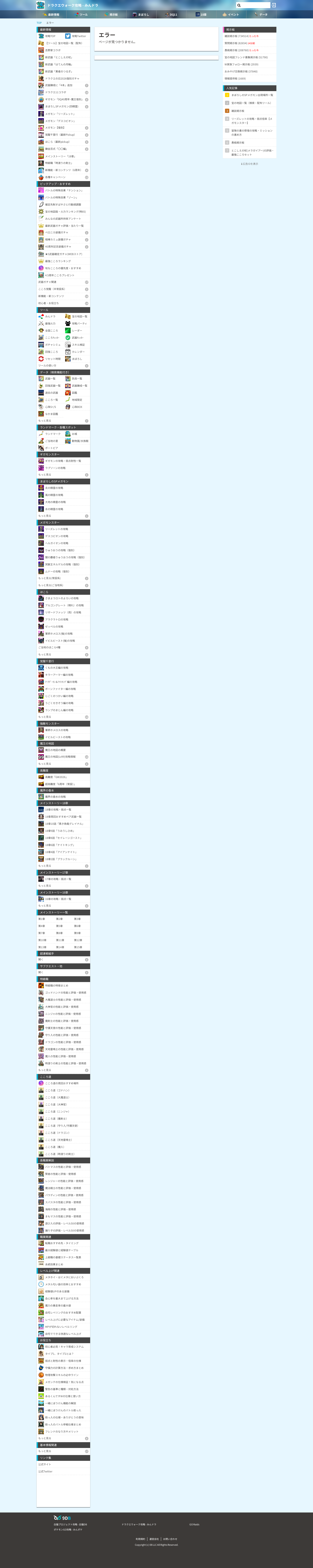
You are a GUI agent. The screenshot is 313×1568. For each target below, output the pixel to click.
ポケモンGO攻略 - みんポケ (68, 1529)
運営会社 (154, 1539)
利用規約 (140, 1539)
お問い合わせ (170, 1539)
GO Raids (194, 1524)
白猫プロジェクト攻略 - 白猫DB (70, 1524)
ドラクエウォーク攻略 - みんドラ (72, 5)
